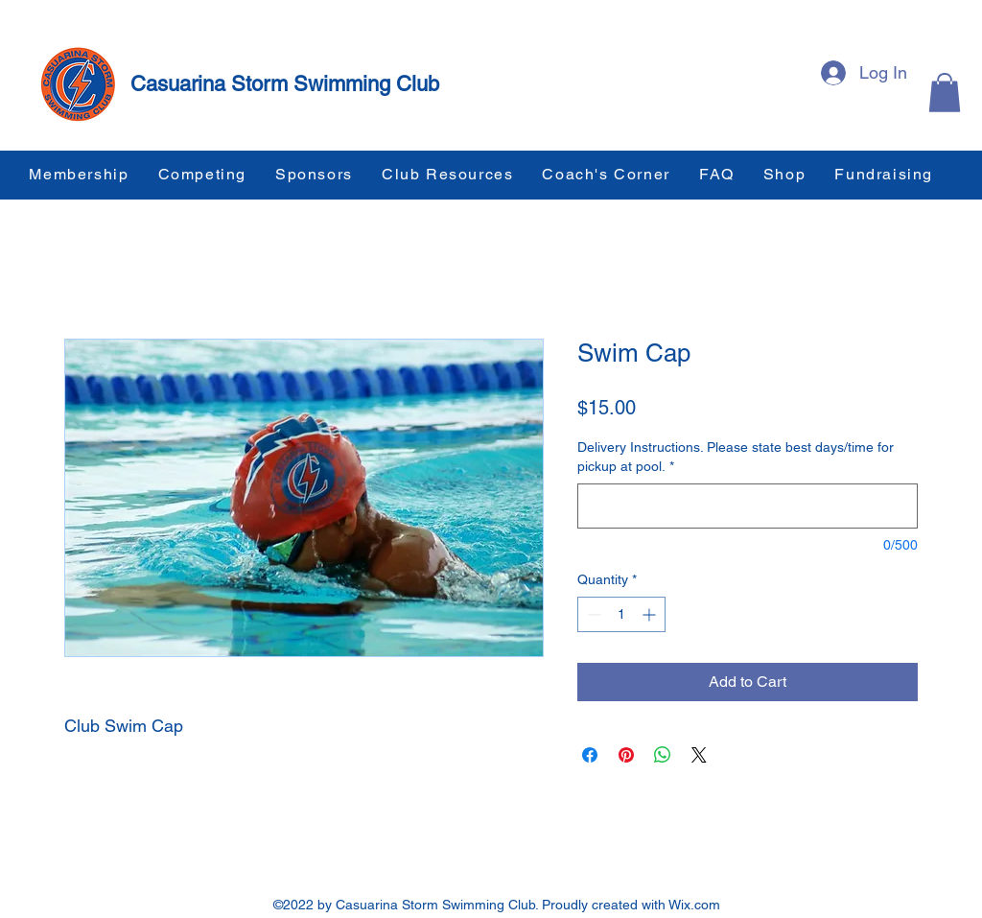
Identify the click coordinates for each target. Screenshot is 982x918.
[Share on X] (699, 754)
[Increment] (651, 614)
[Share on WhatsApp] (662, 754)
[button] (944, 92)
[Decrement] (592, 614)
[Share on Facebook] (589, 754)
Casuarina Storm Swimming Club (284, 84)
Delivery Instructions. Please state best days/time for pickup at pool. (735, 456)
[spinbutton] (621, 614)
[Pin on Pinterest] (626, 754)
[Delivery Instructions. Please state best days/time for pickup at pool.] (747, 506)
